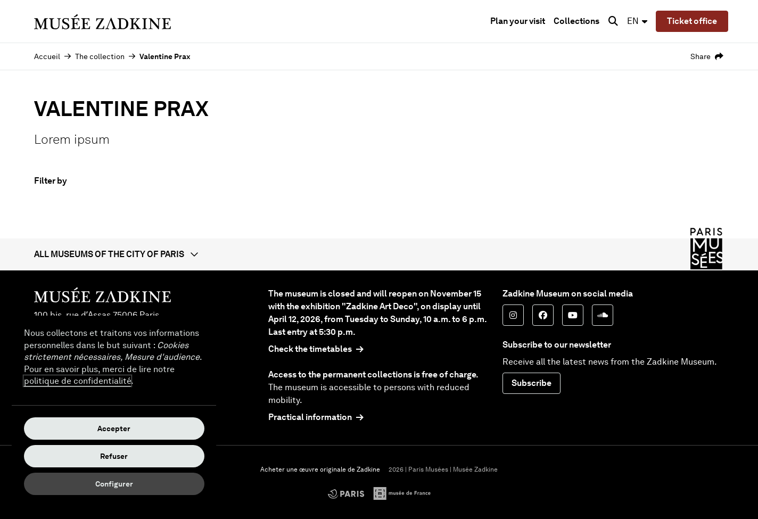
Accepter (113, 428)
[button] (379, 254)
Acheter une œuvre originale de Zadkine (320, 469)
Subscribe (531, 383)
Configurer (114, 484)
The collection (100, 56)
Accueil (47, 56)
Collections (576, 21)
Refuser (114, 456)
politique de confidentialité (77, 381)
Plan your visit (517, 21)
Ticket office (692, 21)
